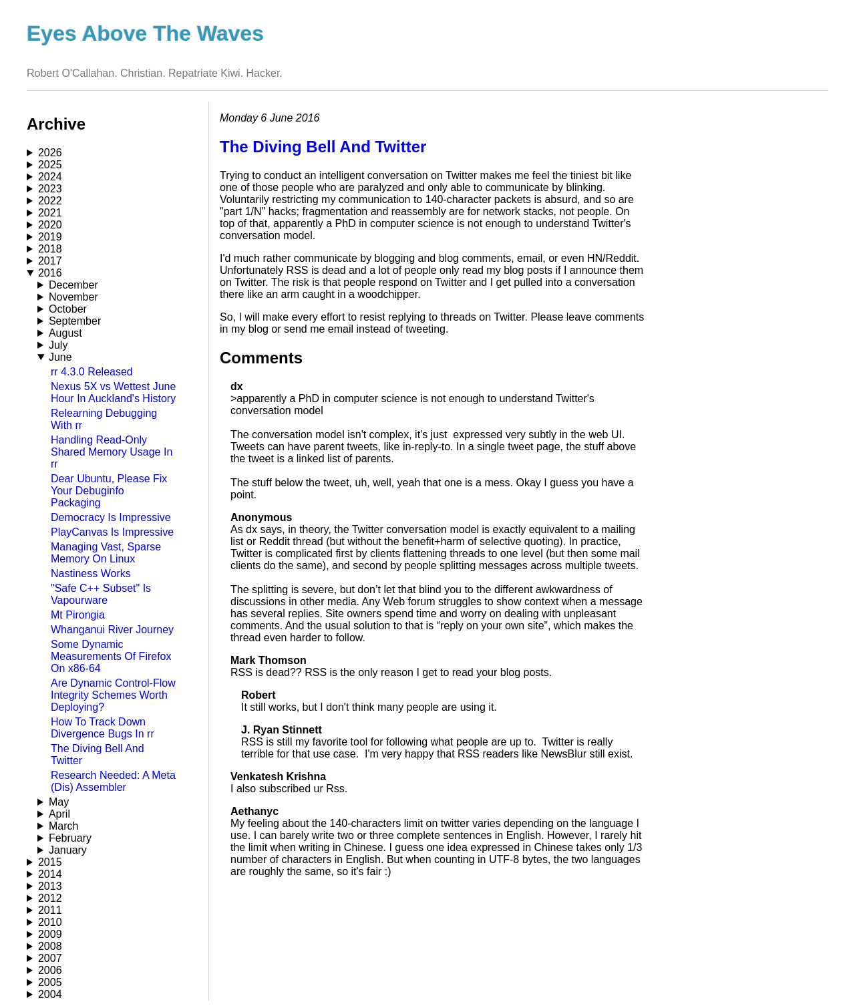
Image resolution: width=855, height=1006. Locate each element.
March (63, 826)
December (73, 285)
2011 (50, 910)
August (65, 333)
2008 (50, 946)
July (58, 345)
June (60, 357)
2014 (50, 874)
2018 (50, 249)
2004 (50, 994)
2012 (50, 898)
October (68, 309)
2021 (50, 212)
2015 (50, 862)
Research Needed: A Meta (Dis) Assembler (113, 781)
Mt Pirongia (78, 615)
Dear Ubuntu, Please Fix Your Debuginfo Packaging (109, 490)
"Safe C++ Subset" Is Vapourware (101, 594)
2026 (50, 152)
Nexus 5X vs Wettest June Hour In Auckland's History (113, 392)
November (73, 297)
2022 (50, 200)
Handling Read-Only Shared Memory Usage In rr (111, 452)
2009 (50, 934)
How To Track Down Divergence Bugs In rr (102, 727)
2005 (50, 982)
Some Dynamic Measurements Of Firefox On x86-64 (111, 656)
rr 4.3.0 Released (92, 371)
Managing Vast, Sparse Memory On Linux (106, 552)
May (59, 802)
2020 (50, 224)
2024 (50, 176)
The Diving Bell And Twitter (323, 147)
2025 (50, 164)
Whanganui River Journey (112, 629)
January (68, 850)
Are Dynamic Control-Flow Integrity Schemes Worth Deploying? (113, 695)
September (75, 321)
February (70, 838)
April (59, 814)
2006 (50, 970)
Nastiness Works (91, 573)
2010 (50, 922)
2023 (50, 188)
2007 (50, 958)
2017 (50, 261)
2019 (50, 236)
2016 (50, 273)
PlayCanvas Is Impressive (112, 532)
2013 (50, 886)
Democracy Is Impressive (111, 517)
